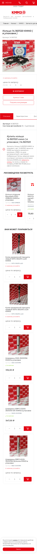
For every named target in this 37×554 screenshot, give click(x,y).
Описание (6, 116)
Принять (18, 549)
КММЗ (21, 23)
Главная (6, 23)
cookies (15, 540)
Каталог (13, 23)
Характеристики (22, 116)
